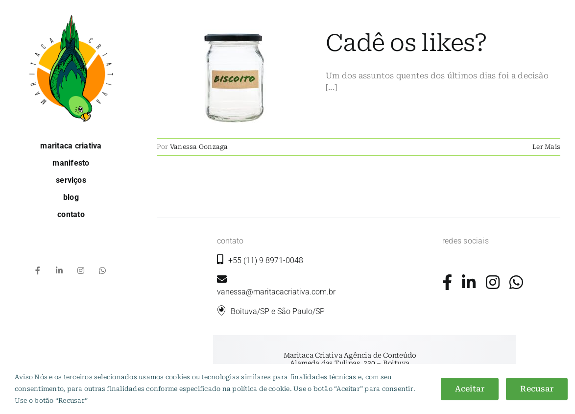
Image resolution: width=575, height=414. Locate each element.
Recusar (536, 388)
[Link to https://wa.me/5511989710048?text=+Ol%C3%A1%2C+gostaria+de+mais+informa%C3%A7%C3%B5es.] (516, 282)
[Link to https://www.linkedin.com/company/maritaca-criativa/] (469, 282)
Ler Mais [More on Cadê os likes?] (546, 146)
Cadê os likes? (406, 43)
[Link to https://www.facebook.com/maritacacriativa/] (447, 282)
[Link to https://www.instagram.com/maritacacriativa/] (493, 282)
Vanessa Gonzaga (199, 146)
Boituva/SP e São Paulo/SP (278, 311)
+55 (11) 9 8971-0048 (265, 260)
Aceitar (470, 388)
